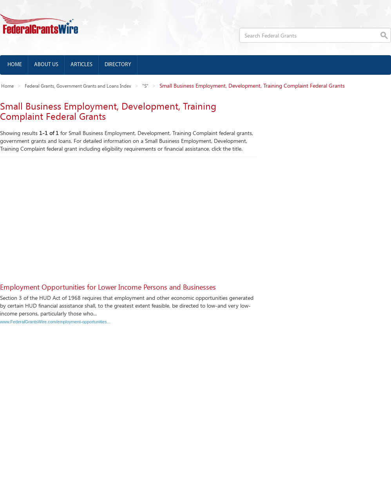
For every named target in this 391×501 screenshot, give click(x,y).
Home (14, 65)
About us (46, 65)
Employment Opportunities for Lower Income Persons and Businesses (108, 287)
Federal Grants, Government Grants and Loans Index (78, 86)
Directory (118, 65)
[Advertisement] (192, 215)
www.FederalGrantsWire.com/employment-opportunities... (55, 321)
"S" (145, 86)
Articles (81, 65)
